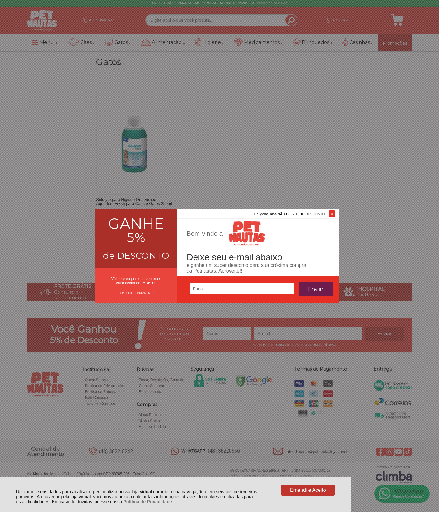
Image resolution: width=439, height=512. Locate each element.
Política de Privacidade (147, 501)
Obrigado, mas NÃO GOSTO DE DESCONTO (289, 214)
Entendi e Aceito (308, 490)
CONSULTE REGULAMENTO (136, 293)
